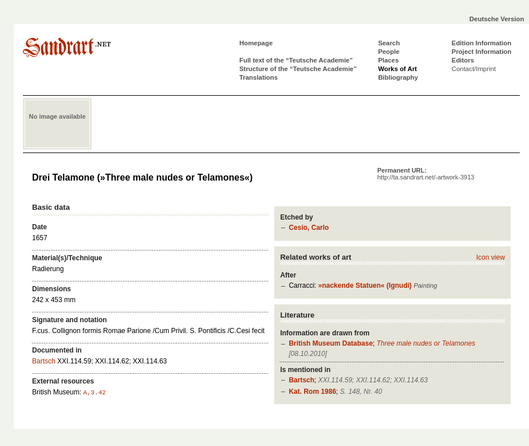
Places (388, 60)
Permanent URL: (425, 174)
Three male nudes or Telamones (426, 343)
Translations (258, 77)
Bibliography (398, 77)
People (388, 51)
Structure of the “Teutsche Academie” (298, 68)
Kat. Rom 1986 (312, 392)
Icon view (490, 257)
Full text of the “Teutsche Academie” (296, 60)
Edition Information (481, 43)
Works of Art (397, 68)
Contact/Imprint (474, 68)
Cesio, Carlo (309, 228)
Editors (463, 60)
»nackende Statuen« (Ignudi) (365, 285)
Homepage (256, 43)
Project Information (481, 51)
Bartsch (301, 380)
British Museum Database (331, 343)
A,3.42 (94, 392)
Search (389, 43)
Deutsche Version (496, 18)
